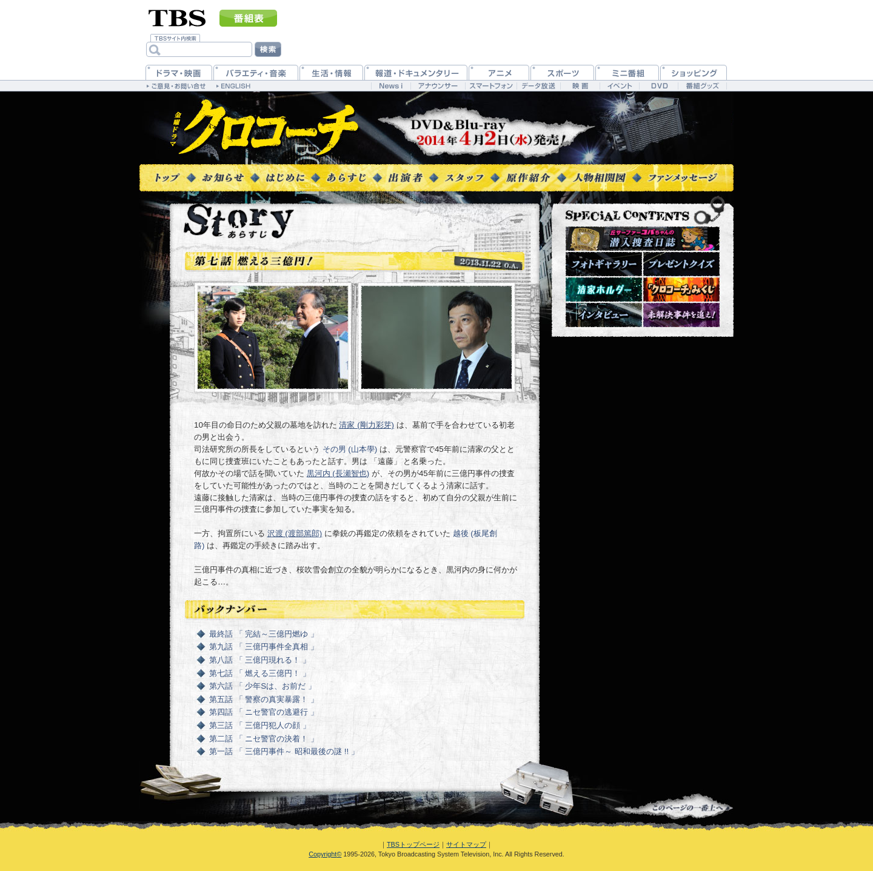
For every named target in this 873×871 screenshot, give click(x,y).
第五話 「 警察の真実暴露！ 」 (263, 699)
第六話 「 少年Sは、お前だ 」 (262, 686)
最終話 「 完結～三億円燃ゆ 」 (263, 633)
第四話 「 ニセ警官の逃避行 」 (263, 712)
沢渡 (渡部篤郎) (295, 533)
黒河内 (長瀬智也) (338, 473)
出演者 (405, 177)
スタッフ (464, 177)
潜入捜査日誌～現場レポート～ (643, 239)
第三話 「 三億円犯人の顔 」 (259, 725)
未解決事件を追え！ (681, 315)
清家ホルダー (604, 289)
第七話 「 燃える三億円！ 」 (259, 673)
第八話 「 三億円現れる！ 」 (259, 659)
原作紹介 (528, 177)
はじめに (285, 177)
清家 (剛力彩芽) (366, 424)
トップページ (168, 177)
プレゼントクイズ (681, 264)
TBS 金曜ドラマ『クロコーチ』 (265, 128)
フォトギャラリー (604, 264)
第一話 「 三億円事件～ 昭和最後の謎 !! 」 (284, 751)
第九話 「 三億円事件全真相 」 (263, 646)
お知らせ (223, 177)
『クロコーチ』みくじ (681, 289)
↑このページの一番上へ (674, 806)
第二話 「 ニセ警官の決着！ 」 (263, 738)
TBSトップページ (413, 844)
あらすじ (346, 177)
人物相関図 (599, 177)
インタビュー (604, 315)
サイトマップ (466, 844)
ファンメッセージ (682, 177)
